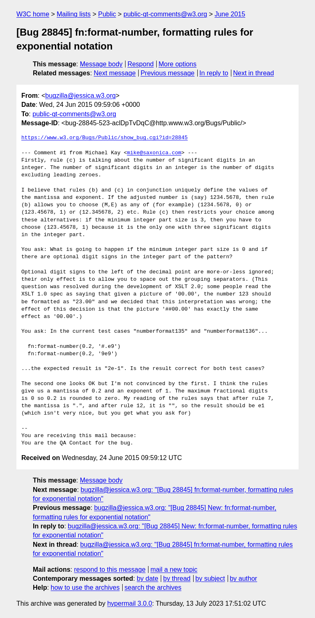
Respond (141, 64)
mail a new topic (174, 569)
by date (147, 578)
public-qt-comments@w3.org (165, 14)
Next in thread (253, 73)
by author (243, 578)
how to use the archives (85, 587)
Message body (101, 64)
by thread (177, 578)
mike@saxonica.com (154, 153)
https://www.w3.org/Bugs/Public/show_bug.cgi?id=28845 (104, 138)
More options (178, 64)
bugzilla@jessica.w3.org (80, 95)
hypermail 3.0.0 (129, 603)
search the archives (153, 587)
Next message (115, 73)
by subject (210, 578)
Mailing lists (74, 14)
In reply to (213, 73)
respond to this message (109, 569)
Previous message (168, 73)
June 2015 (230, 14)
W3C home (32, 14)
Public (107, 14)
